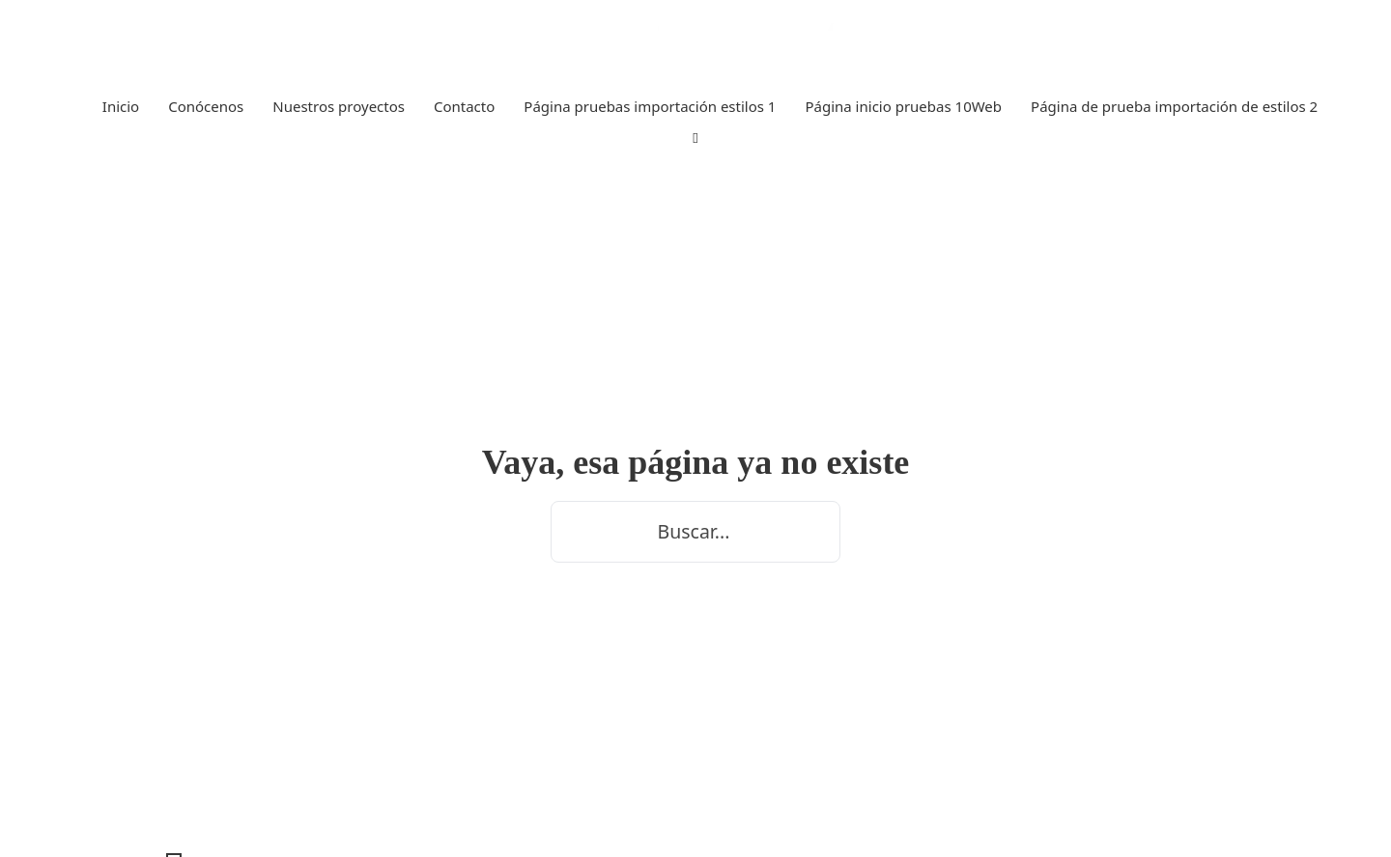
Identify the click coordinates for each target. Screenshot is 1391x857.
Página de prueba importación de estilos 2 (1174, 106)
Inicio (120, 106)
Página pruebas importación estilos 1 (650, 106)
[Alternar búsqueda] (695, 139)
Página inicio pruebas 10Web (903, 106)
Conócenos (205, 106)
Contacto (464, 106)
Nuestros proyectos (338, 106)
